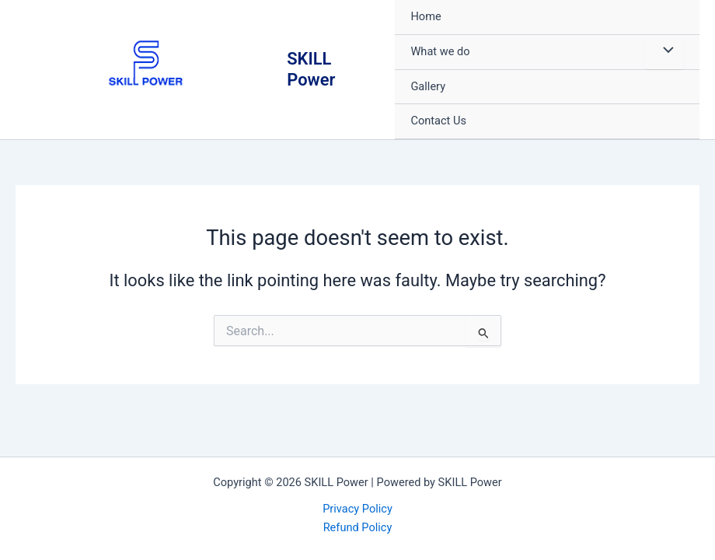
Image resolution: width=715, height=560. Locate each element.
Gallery (427, 86)
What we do (439, 51)
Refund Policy (357, 527)
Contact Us (438, 121)
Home (425, 16)
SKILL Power (311, 69)
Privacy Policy (357, 509)
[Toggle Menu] (664, 52)
